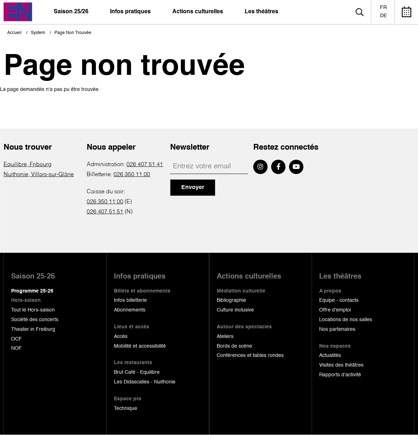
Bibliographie (231, 300)
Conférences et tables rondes (250, 355)
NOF (16, 348)
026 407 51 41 (144, 165)
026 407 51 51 (105, 212)
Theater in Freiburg (33, 329)
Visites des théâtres (341, 365)
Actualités (330, 355)
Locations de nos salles (345, 319)
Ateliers (225, 336)
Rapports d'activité (340, 374)
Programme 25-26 (32, 291)
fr (383, 7)
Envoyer (192, 187)
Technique (125, 408)
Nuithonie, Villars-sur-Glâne (39, 175)
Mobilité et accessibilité (140, 346)
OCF (16, 339)
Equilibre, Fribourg (28, 165)
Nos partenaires (337, 329)
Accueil (14, 33)
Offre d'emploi (335, 310)
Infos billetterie (130, 300)
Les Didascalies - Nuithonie (145, 382)
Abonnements (129, 310)
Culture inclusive (235, 310)
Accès (121, 336)
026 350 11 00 (132, 175)
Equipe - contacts (339, 300)
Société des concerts (34, 319)
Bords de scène (234, 346)
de (383, 15)
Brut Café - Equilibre (137, 372)
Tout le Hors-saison (33, 310)
